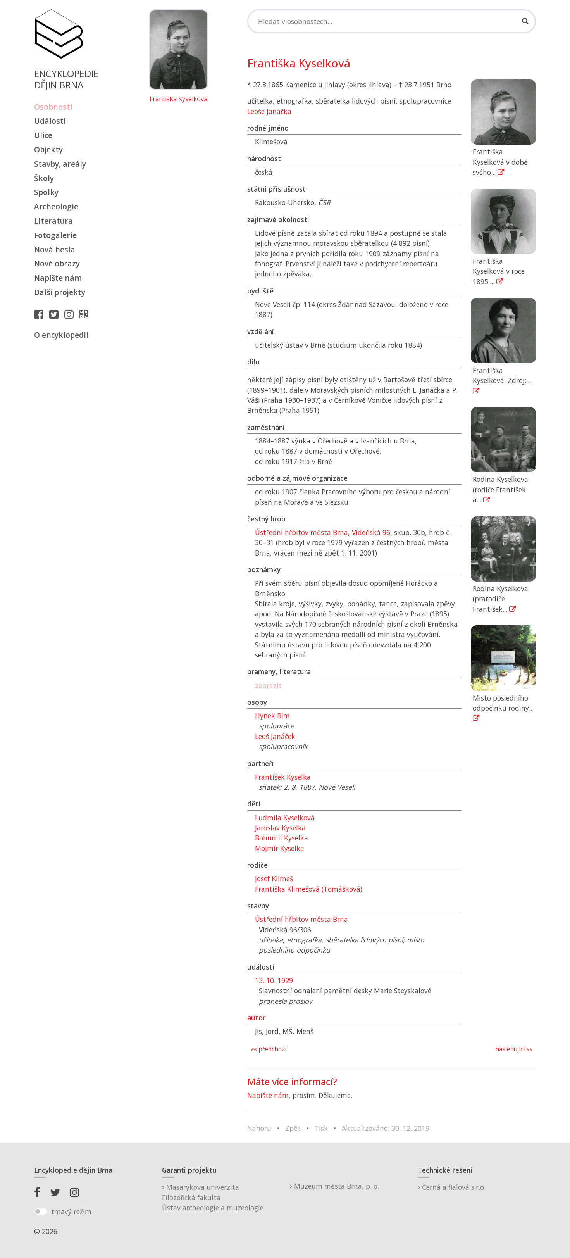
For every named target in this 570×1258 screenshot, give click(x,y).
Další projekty (59, 292)
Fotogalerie (55, 235)
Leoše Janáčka (269, 111)
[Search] (391, 21)
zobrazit (268, 685)
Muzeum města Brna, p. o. (334, 1186)
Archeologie (56, 206)
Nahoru (259, 1128)
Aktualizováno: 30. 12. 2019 (385, 1128)
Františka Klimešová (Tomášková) (308, 889)
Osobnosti (53, 107)
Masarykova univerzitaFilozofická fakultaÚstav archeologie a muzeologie (212, 1197)
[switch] (41, 1211)
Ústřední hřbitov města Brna (301, 919)
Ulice (43, 135)
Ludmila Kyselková (285, 817)
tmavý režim (71, 1211)
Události (50, 121)
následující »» (513, 1049)
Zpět (293, 1128)
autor (256, 1017)
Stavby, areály (60, 164)
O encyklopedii (61, 335)
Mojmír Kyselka (279, 848)
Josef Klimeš (274, 878)
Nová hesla (54, 249)
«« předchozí (268, 1049)
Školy (44, 178)
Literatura (53, 221)
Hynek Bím (272, 715)
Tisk (321, 1128)
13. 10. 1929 (274, 980)
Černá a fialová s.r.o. (452, 1187)
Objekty (48, 149)
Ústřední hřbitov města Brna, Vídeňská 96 (322, 532)
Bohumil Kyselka (281, 837)
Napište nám (58, 278)
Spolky (46, 192)
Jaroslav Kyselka (280, 827)
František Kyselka (283, 777)
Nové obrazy (57, 263)
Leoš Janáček (275, 736)
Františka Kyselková (178, 99)
